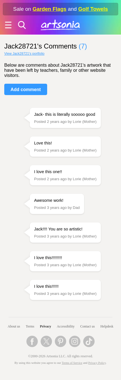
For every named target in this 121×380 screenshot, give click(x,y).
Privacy (45, 326)
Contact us (87, 326)
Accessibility (66, 326)
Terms (30, 326)
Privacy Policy (97, 362)
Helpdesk (107, 326)
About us (14, 326)
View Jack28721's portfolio (24, 54)
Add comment (26, 89)
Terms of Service (72, 362)
